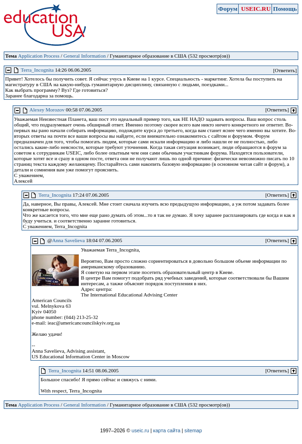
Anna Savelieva (68, 240)
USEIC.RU (256, 8)
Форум (227, 8)
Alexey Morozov (47, 109)
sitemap (193, 430)
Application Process (38, 56)
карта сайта (167, 430)
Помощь (285, 8)
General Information (84, 56)
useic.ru (140, 430)
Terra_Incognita (37, 70)
